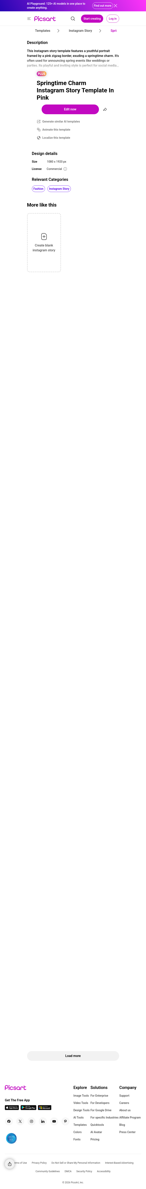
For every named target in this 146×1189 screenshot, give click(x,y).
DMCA (68, 1171)
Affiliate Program (130, 1117)
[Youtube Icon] (54, 1121)
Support (124, 1095)
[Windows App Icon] (44, 1109)
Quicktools (97, 1124)
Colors (77, 1132)
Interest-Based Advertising (119, 1162)
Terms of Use (20, 1162)
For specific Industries (104, 1117)
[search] (73, 18)
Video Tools (80, 1103)
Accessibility (103, 1171)
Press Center (127, 1132)
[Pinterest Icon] (65, 1121)
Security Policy (84, 1171)
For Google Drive (100, 1110)
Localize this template (56, 137)
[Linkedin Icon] (43, 1121)
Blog (122, 1124)
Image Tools (81, 1095)
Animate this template (56, 129)
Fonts (76, 1139)
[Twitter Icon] (20, 1121)
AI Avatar (96, 1132)
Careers (124, 1103)
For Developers (99, 1103)
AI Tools (78, 1117)
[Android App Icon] (28, 1109)
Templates (80, 1124)
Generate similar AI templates (61, 121)
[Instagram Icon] (31, 1121)
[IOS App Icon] (12, 1109)
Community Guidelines (48, 1171)
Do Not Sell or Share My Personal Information (75, 1162)
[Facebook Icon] (9, 1121)
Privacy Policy (39, 1162)
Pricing (94, 1139)
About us (125, 1110)
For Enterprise (99, 1095)
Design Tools (81, 1110)
